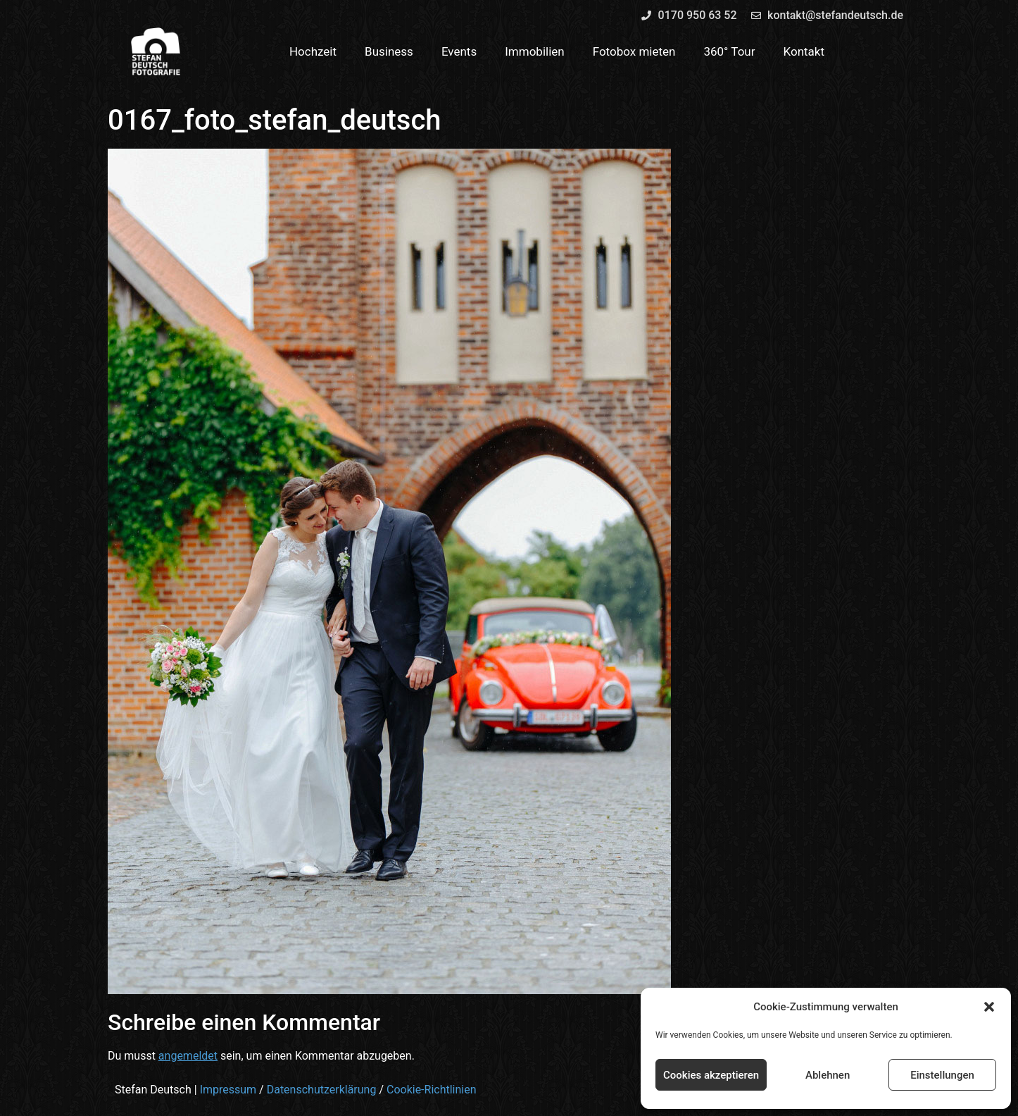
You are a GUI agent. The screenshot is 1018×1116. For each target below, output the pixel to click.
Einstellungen (942, 1075)
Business (389, 51)
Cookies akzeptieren (711, 1075)
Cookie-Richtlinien (432, 1089)
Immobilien (535, 51)
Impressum (228, 1089)
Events (459, 51)
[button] (989, 1007)
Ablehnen (827, 1075)
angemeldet (188, 1055)
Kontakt (804, 51)
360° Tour (729, 51)
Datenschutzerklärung (322, 1089)
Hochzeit (313, 51)
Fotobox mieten (634, 51)
